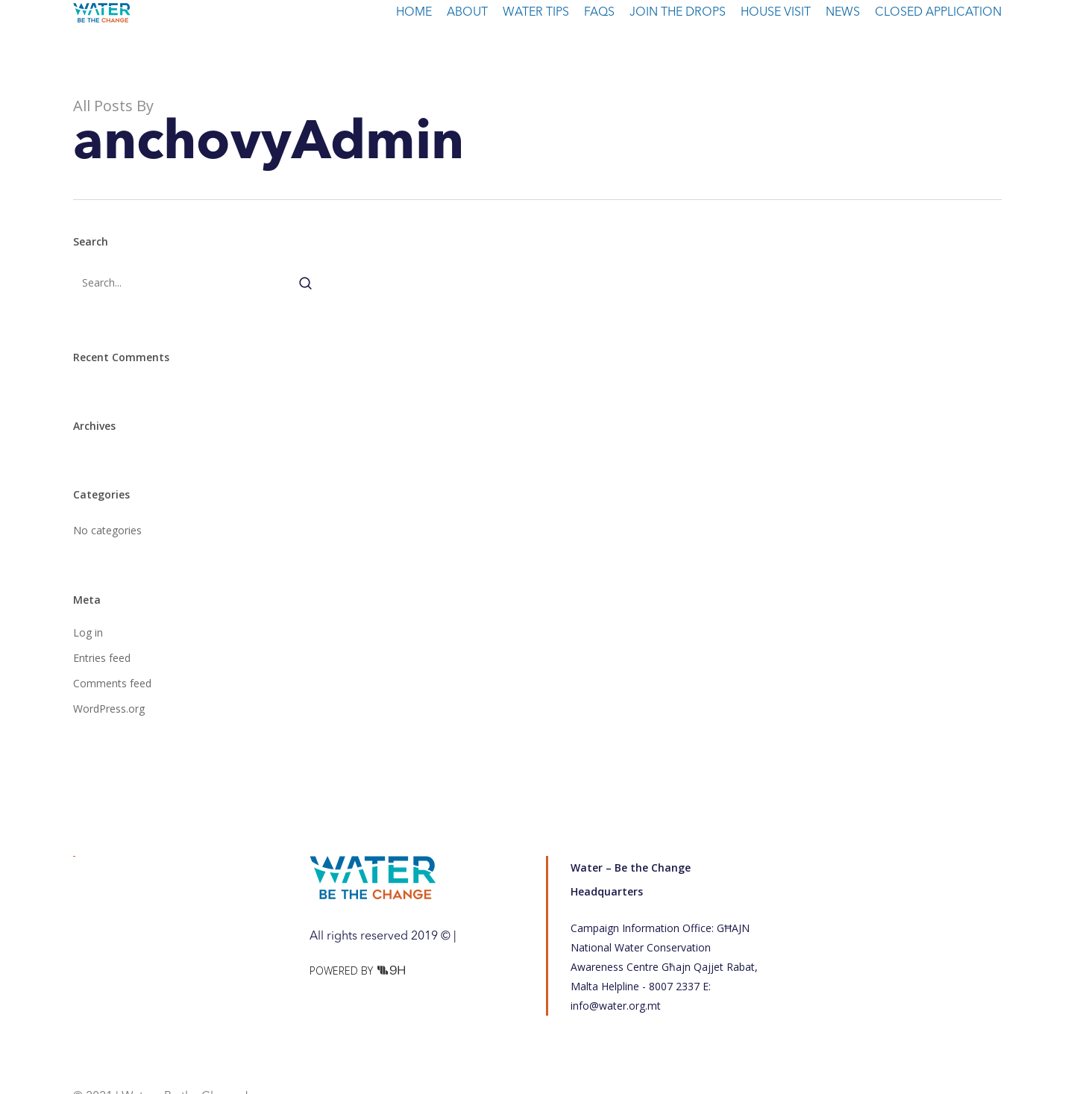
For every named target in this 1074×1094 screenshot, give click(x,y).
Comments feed (112, 683)
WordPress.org (109, 708)
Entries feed (102, 658)
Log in (88, 632)
